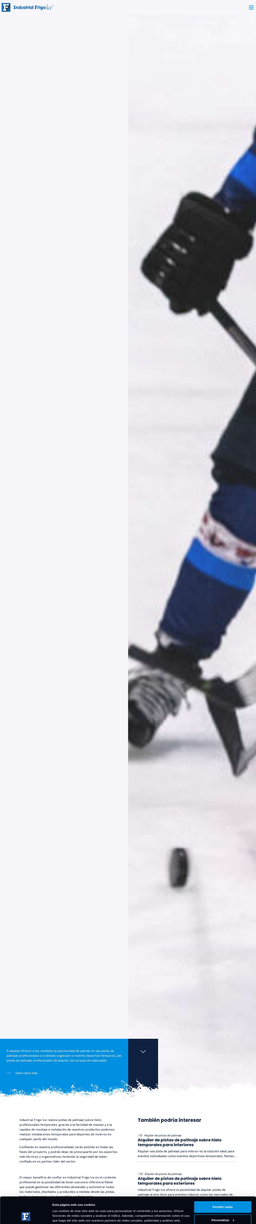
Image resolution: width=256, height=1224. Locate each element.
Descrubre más (26, 1073)
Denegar (223, 1208)
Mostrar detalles (64, 1216)
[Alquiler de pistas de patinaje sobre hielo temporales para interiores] (187, 1145)
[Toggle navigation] (251, 7)
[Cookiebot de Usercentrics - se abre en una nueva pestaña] (25, 1216)
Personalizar (222, 1195)
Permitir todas (223, 1182)
